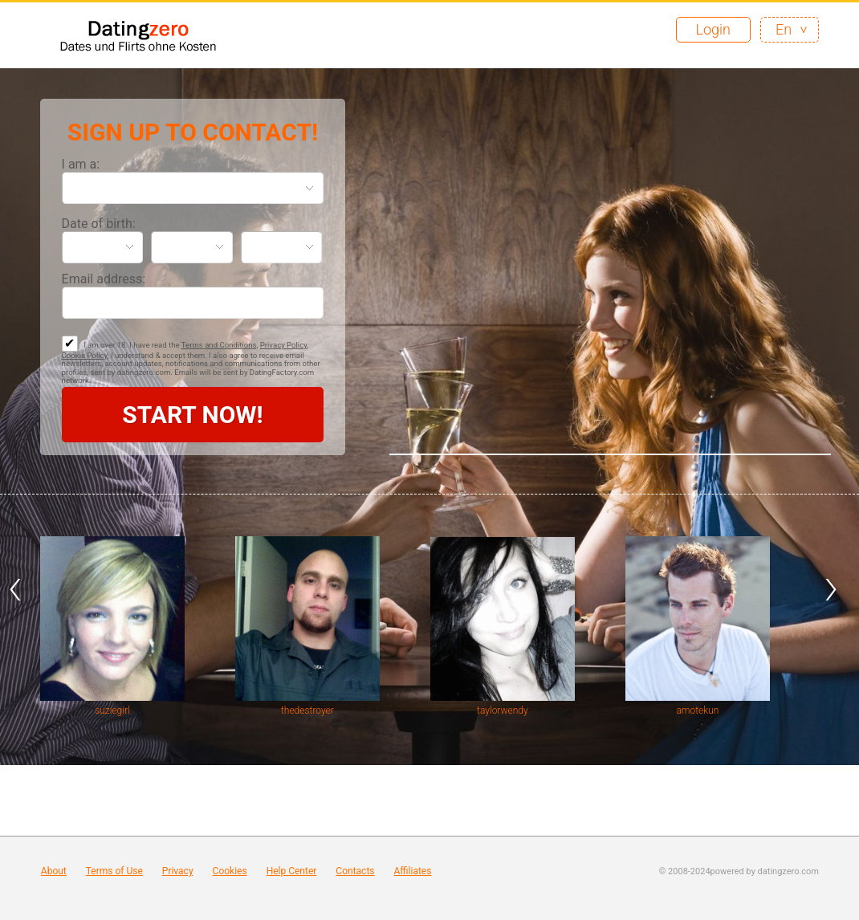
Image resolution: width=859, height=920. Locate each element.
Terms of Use (114, 871)
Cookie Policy (85, 355)
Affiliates (413, 871)
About (54, 871)
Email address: (103, 279)
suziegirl (112, 710)
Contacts (355, 871)
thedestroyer (307, 710)
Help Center (292, 871)
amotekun (697, 710)
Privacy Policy (283, 344)
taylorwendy (502, 710)
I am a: (81, 164)
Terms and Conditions (219, 344)
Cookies (230, 871)
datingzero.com (788, 871)
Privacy (177, 871)
